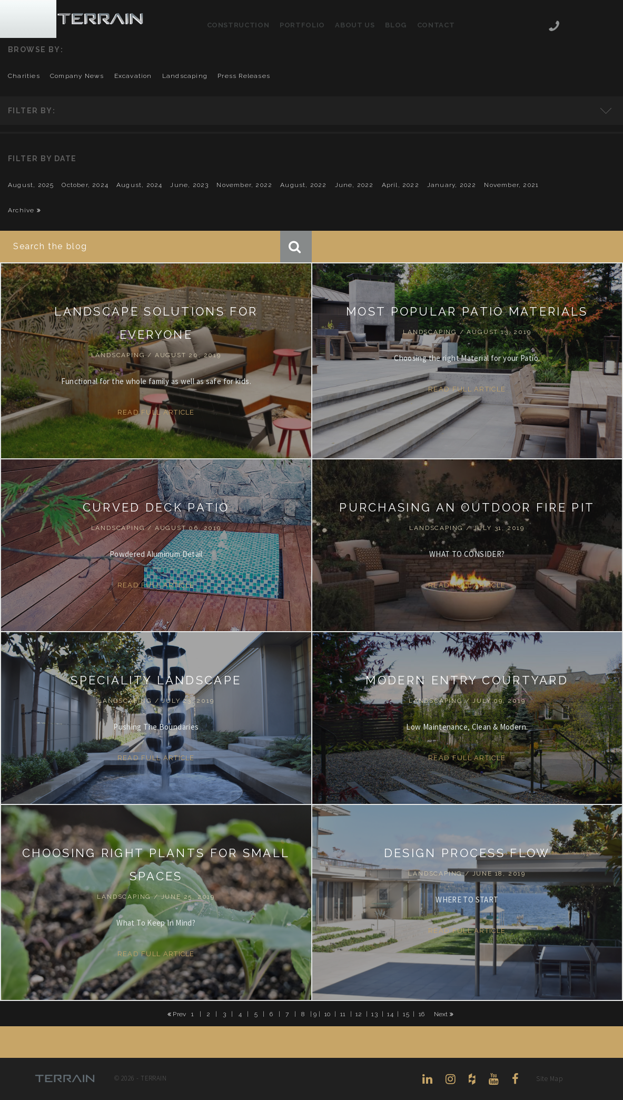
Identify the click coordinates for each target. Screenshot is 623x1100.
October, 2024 (85, 185)
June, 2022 (354, 185)
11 (343, 1013)
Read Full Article (156, 412)
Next (444, 1014)
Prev (176, 1014)
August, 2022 (303, 185)
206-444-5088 (554, 27)
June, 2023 (189, 185)
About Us (354, 25)
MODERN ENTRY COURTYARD (466, 680)
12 (358, 1013)
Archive (24, 210)
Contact (436, 25)
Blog (396, 25)
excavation (133, 76)
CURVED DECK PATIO (156, 507)
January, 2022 (452, 185)
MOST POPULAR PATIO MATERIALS (467, 311)
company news (77, 76)
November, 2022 (244, 185)
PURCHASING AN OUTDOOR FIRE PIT (467, 507)
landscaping (184, 76)
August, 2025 (31, 185)
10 (327, 1013)
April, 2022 (400, 185)
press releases (243, 76)
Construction (238, 25)
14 (390, 1013)
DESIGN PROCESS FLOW (467, 853)
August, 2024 (139, 185)
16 (422, 1013)
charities (24, 76)
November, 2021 (511, 185)
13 (374, 1013)
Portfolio (302, 25)
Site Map (549, 1078)
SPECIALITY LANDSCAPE (156, 680)
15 (406, 1013)
